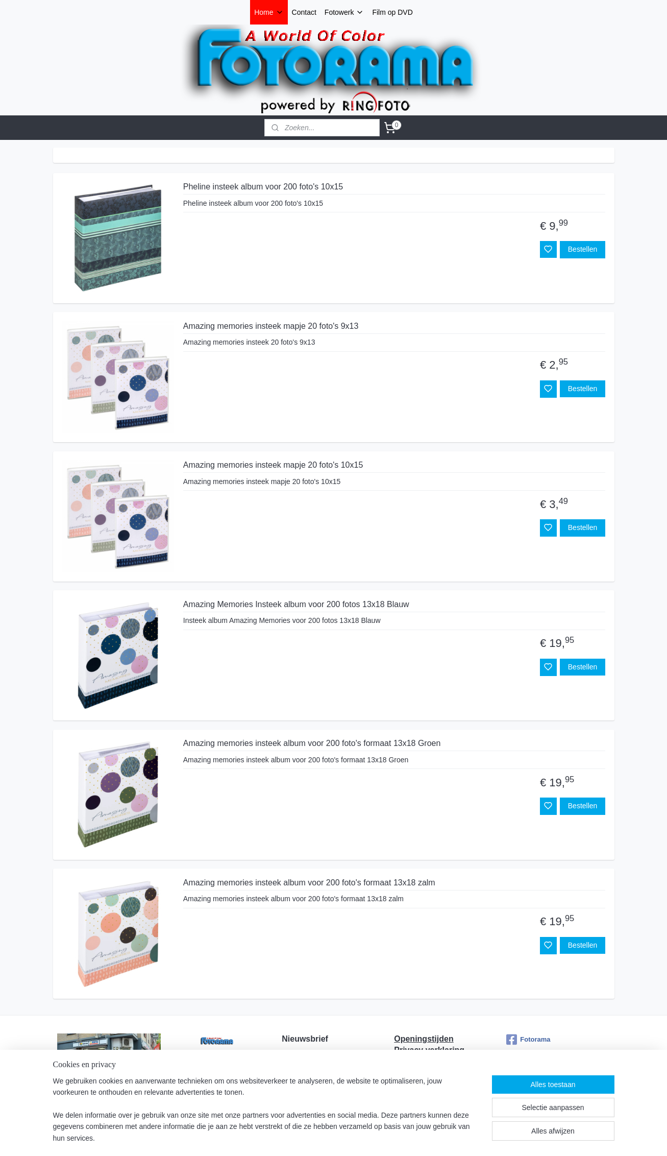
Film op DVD (392, 12)
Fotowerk (344, 12)
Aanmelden (308, 1093)
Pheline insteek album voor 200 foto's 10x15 (262, 186)
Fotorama (528, 1039)
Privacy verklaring (429, 1050)
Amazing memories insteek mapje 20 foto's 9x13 (270, 326)
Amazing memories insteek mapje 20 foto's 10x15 (273, 465)
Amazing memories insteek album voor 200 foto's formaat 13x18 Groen (311, 743)
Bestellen (582, 249)
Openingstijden (423, 1038)
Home (268, 12)
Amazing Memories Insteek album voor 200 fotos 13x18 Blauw (296, 604)
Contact (304, 12)
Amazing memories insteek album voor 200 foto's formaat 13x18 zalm (309, 882)
